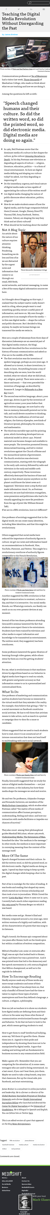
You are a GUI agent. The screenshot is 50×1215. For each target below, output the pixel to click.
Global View (6, 1190)
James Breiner (11, 34)
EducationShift (7, 1181)
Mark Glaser (41, 1199)
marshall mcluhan (8, 1145)
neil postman (15, 1149)
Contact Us (25, 1181)
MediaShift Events (28, 1187)
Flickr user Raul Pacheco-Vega (22, 69)
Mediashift (10, 3)
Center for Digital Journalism (15, 1106)
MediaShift (11, 1173)
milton (4, 1149)
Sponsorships (26, 1184)
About (24, 1178)
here (31, 1113)
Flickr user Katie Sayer (25, 590)
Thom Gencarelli (31, 79)
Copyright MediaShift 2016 (24, 1213)
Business (5, 1187)
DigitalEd (25, 1190)
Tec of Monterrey (39, 76)
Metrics (4, 1178)
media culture (23, 1145)
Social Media (6, 1184)
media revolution (39, 1145)
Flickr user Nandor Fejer (25, 775)
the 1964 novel (9, 904)
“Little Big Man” (15, 897)
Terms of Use (24, 1210)
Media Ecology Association (14, 805)
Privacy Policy (25, 1208)
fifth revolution (15, 1141)
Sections (3, 3)
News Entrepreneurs (21, 1123)
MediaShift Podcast (28, 1194)
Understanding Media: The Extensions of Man (23, 836)
